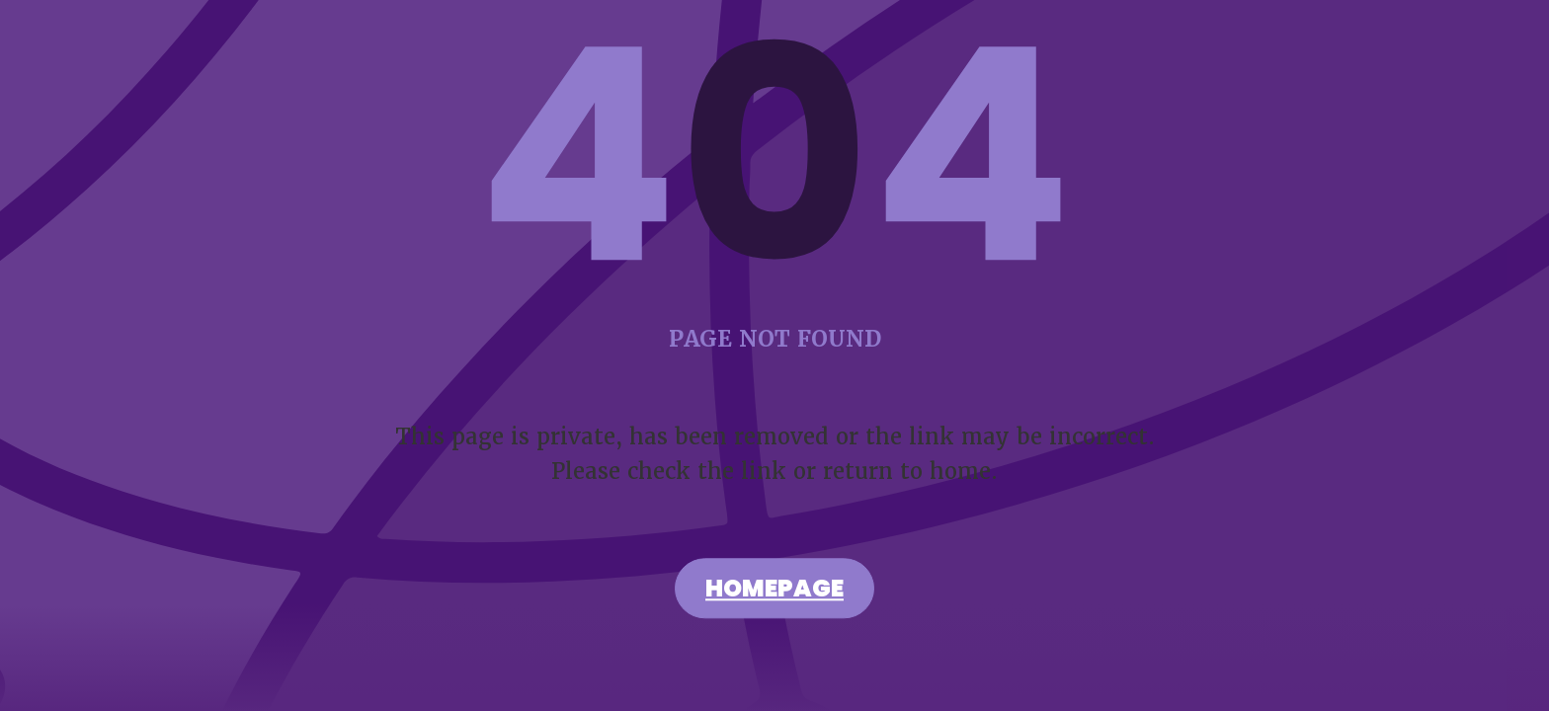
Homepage (774, 591)
